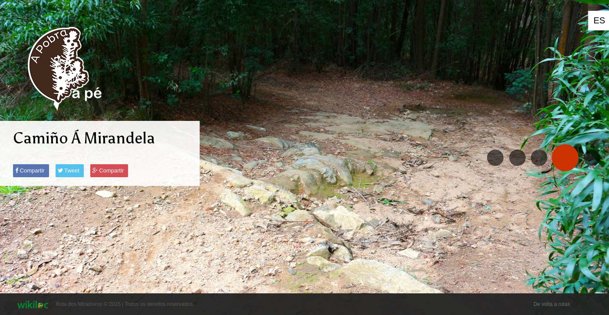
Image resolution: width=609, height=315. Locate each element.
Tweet (68, 170)
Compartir (30, 170)
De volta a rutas (551, 304)
